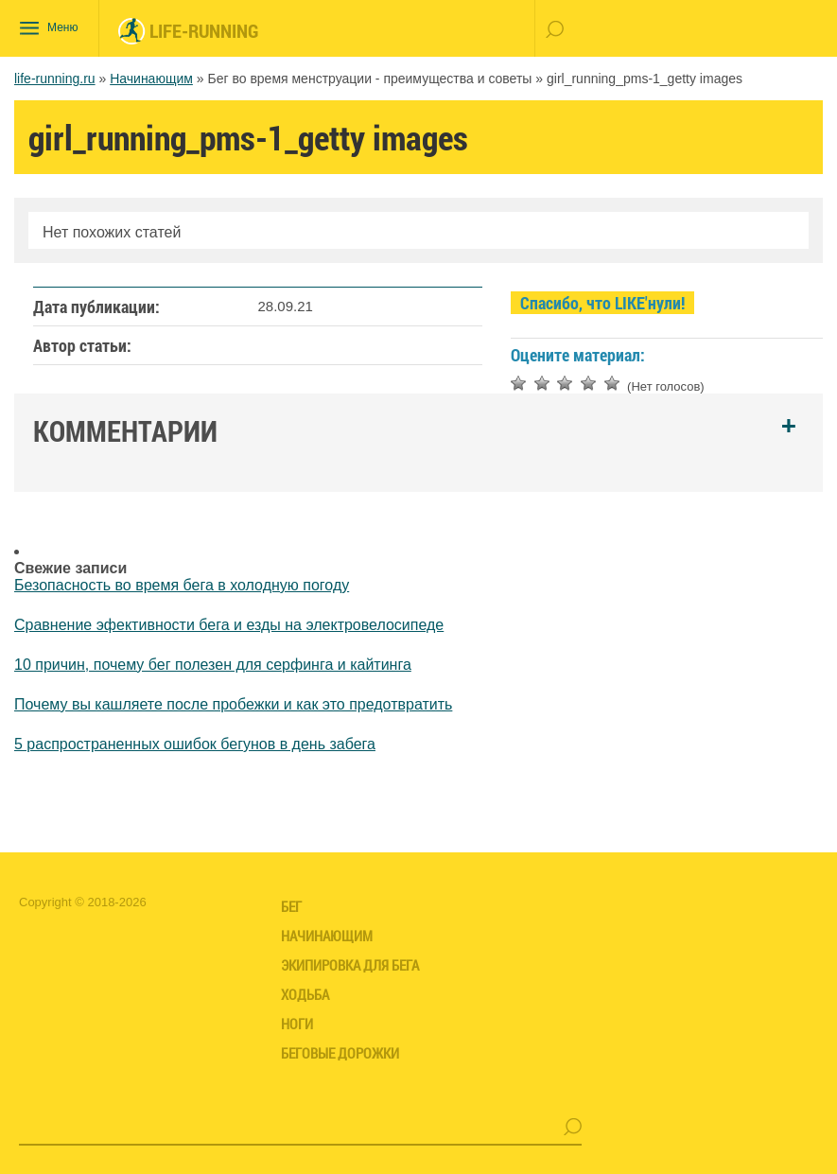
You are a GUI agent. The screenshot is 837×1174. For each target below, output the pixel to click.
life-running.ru (55, 78)
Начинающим (151, 78)
